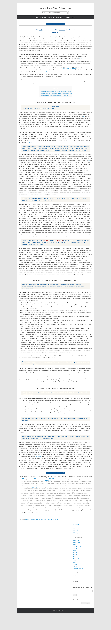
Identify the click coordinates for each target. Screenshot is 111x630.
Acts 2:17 (81, 134)
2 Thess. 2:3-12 (58, 74)
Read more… (30, 142)
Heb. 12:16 (27, 172)
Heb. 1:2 (86, 134)
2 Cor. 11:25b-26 (83, 348)
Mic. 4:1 (76, 134)
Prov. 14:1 (44, 214)
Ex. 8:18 (50, 272)
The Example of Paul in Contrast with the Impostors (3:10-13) (56, 93)
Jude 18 (72, 61)
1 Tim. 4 (58, 476)
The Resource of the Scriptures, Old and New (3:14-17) (54, 95)
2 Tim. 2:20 (55, 493)
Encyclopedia (51, 17)
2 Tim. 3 (62, 476)
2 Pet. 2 (74, 476)
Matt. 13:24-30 (31, 476)
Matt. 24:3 (51, 136)
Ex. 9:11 (46, 274)
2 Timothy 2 (76, 529)
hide (58, 88)
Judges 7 (75, 562)
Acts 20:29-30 (33, 63)
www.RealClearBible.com (55, 8)
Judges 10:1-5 (76, 542)
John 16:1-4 (33, 126)
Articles (62, 17)
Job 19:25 (42, 134)
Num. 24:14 (24, 134)
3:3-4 (78, 476)
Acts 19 (75, 566)
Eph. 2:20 (40, 402)
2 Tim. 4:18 (41, 346)
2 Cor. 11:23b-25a (86, 334)
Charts (57, 17)
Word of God (57, 519)
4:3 (69, 61)
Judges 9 (75, 544)
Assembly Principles (78, 568)
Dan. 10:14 (64, 134)
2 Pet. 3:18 (69, 236)
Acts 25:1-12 (76, 548)
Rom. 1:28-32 (44, 481)
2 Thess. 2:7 (70, 63)
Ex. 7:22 (65, 256)
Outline (56, 24)
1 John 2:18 (65, 61)
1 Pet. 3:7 (88, 208)
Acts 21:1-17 (76, 560)
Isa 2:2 (47, 134)
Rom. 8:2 (25, 234)
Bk (47, 24)
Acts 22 (75, 556)
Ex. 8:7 (32, 258)
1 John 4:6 (29, 404)
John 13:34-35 (56, 160)
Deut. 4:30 (30, 134)
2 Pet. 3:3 (74, 67)
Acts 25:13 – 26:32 (77, 546)
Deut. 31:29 (37, 134)
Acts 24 (75, 552)
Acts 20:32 (31, 400)
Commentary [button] (43, 17)
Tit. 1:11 (62, 212)
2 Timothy (76, 524)
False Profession (28, 519)
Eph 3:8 (85, 312)
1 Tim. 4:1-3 (58, 61)
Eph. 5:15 (61, 232)
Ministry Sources (42, 519)
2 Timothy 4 (76, 533)
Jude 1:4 (35, 477)
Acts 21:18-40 (76, 558)
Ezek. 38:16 (53, 134)
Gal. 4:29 (64, 372)
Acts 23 (75, 554)
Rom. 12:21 (68, 332)
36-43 (35, 476)
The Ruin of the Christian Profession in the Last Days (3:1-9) (56, 91)
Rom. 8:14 (65, 234)
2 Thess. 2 (30, 497)
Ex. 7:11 (53, 254)
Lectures (68, 17)
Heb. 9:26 (85, 136)
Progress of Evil (50, 519)
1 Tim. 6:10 (25, 164)
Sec (51, 24)
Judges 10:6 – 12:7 (77, 540)
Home (36, 17)
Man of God (35, 519)
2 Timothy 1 (76, 527)
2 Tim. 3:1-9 (66, 67)
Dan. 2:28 (58, 134)
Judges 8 (75, 550)
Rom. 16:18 (61, 260)
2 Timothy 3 (76, 531)
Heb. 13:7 (69, 298)
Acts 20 (75, 564)
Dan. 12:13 (70, 134)
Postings (73, 17)
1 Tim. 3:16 (52, 190)
